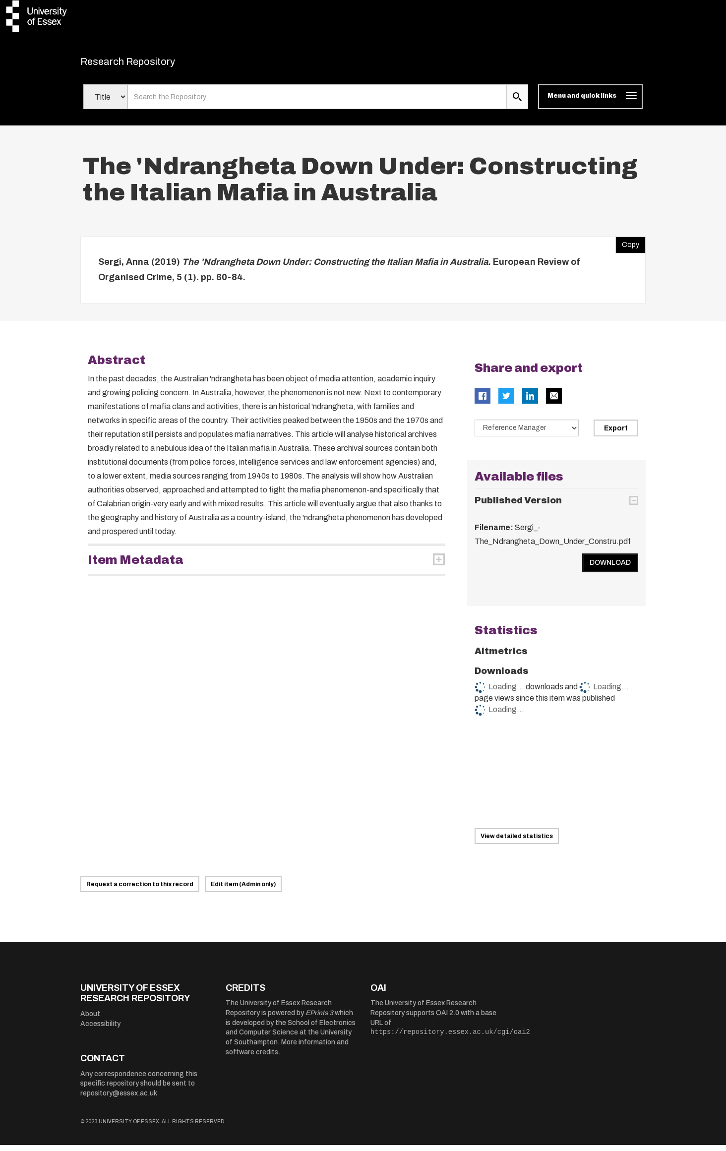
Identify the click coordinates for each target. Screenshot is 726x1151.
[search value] (317, 103)
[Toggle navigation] (590, 103)
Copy (627, 248)
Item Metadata (135, 565)
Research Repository (150, 64)
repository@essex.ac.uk (118, 1099)
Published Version (518, 507)
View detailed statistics (517, 842)
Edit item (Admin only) (243, 890)
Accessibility (100, 1029)
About (90, 1020)
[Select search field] (105, 103)
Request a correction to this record (139, 890)
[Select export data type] (527, 433)
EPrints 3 (319, 1019)
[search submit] (517, 103)
